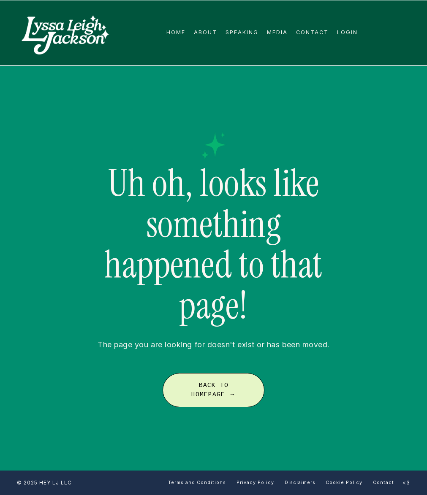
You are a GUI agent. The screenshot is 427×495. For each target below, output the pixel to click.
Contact (312, 32)
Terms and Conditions (197, 482)
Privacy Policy (255, 482)
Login (347, 32)
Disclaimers (301, 482)
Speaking (242, 32)
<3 (406, 482)
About (205, 32)
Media (277, 32)
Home (175, 32)
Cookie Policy (344, 482)
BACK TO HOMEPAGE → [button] (213, 390)
